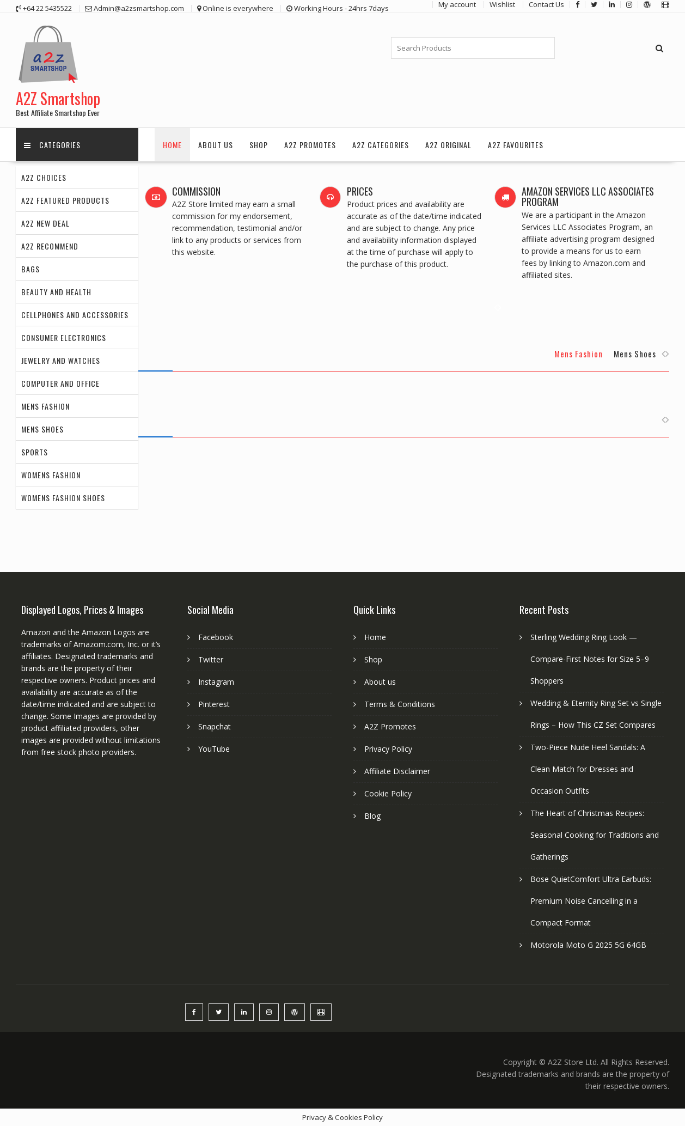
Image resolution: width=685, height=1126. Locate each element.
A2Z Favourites (515, 144)
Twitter (210, 659)
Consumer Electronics (63, 337)
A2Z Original (448, 144)
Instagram (216, 682)
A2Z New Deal (45, 223)
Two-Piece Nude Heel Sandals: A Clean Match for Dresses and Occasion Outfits (587, 769)
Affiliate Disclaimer (397, 771)
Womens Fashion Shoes (63, 497)
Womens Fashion (51, 474)
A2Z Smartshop (58, 98)
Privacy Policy (388, 749)
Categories (52, 144)
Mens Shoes (42, 429)
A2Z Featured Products (65, 200)
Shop (258, 144)
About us (215, 144)
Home (172, 144)
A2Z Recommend (49, 246)
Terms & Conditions (399, 704)
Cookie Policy (388, 793)
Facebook (215, 637)
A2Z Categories (380, 144)
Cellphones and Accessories (75, 314)
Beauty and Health (56, 291)
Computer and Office (60, 383)
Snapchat (214, 726)
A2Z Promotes (310, 144)
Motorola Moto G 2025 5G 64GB (588, 945)
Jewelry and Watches (60, 360)
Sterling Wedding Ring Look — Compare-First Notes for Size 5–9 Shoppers (589, 659)
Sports (34, 452)
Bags (30, 269)
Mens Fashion (45, 406)
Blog (372, 816)
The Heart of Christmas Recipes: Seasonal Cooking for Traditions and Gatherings (594, 835)
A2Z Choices (43, 177)
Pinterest (214, 704)
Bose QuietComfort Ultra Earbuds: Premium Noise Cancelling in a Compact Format (590, 901)
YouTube (214, 749)
